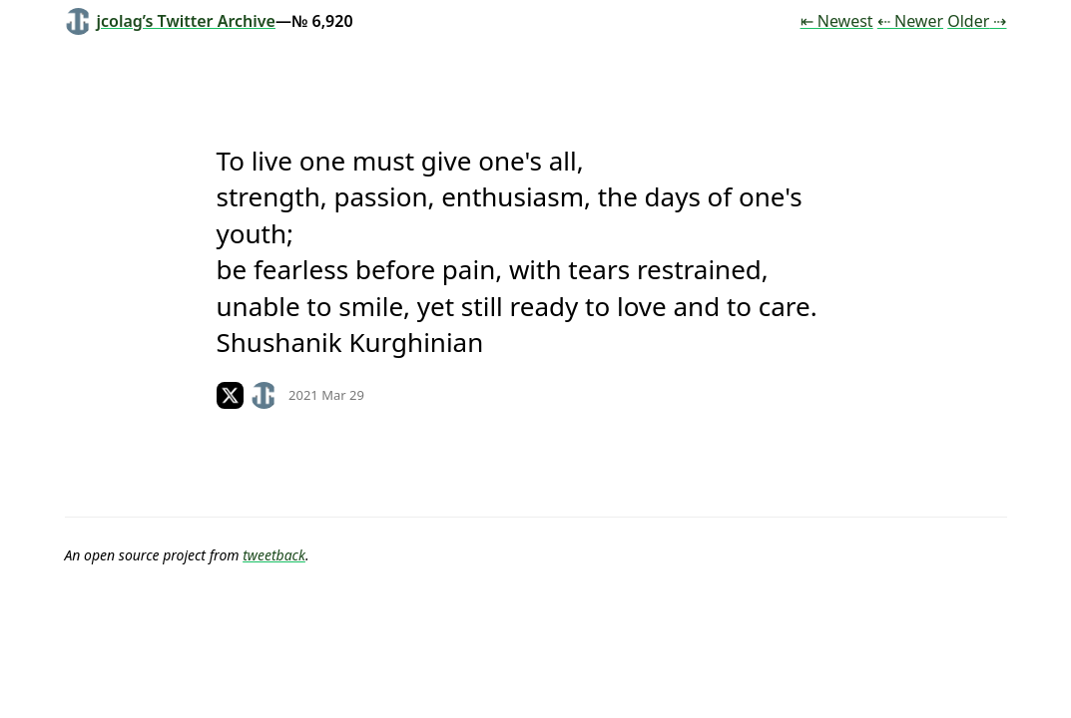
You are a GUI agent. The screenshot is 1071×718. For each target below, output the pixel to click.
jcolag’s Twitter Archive (170, 21)
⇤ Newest (837, 21)
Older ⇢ (976, 21)
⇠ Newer (910, 21)
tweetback (274, 554)
